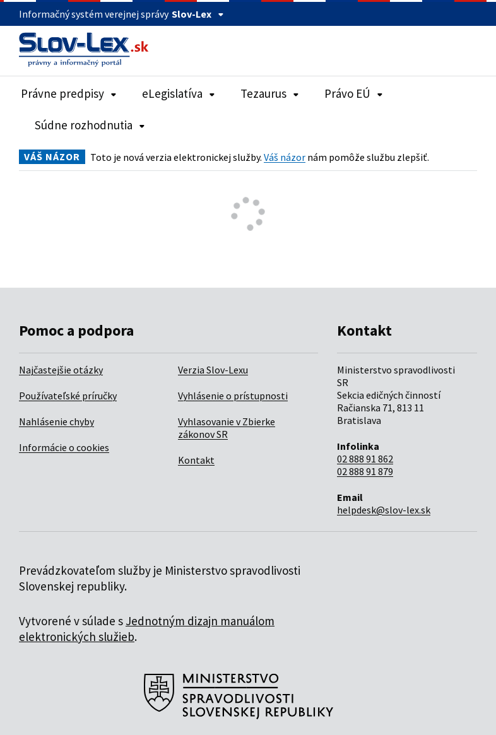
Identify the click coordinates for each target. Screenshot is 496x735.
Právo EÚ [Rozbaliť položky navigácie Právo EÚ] (353, 93)
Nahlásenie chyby (56, 421)
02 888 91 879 (365, 471)
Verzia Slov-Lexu (213, 369)
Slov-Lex (198, 14)
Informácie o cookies (64, 447)
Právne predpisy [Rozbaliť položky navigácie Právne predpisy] (69, 93)
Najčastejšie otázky (61, 369)
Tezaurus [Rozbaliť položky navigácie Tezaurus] (269, 93)
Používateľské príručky (68, 395)
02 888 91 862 (365, 458)
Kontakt (196, 460)
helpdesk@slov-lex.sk (383, 509)
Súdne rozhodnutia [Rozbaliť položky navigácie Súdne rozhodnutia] (90, 124)
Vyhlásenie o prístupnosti (233, 395)
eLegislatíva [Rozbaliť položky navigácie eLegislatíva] (178, 93)
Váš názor (284, 157)
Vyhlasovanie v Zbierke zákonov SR (226, 427)
